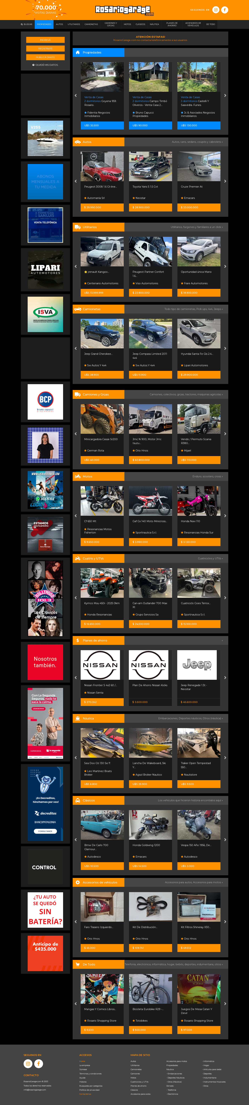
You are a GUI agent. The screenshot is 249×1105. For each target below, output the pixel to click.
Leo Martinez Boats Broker (98, 773)
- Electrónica (172, 1094)
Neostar (139, 198)
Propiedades (172, 1065)
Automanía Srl (94, 198)
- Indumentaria (209, 1077)
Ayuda (82, 1077)
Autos (133, 1061)
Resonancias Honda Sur (197, 532)
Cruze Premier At (192, 186)
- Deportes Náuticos (175, 1077)
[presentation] (76, 96)
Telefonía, (131, 964)
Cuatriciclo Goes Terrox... (196, 603)
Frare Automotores (194, 283)
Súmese (83, 1069)
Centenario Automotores (101, 283)
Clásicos (134, 1090)
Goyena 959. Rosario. (100, 101)
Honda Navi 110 (190, 521)
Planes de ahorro (138, 1086)
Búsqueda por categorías (90, 1086)
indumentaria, (206, 964)
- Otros (205, 1086)
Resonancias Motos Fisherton (97, 531)
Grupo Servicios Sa (145, 614)
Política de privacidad (89, 1090)
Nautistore (189, 774)
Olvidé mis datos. (45, 65)
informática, (159, 964)
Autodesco (92, 856)
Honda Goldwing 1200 (146, 845)
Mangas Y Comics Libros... (100, 1009)
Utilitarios (135, 1065)
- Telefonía (171, 1090)
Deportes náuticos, (191, 718)
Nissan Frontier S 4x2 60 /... (100, 685)
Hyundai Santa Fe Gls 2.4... (197, 353)
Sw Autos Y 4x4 (95, 365)
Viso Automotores (145, 283)
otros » (219, 964)
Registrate (45, 48)
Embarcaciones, (168, 718)
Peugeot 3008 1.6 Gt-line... (100, 186)
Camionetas (136, 1069)
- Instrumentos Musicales (214, 1082)
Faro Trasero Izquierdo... (98, 927)
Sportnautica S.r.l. (145, 532)
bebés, (180, 964)
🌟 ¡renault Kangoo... (96, 271)
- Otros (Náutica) (174, 1082)
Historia (82, 1082)
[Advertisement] (45, 94)
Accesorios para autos (140, 1094)
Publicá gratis (45, 57)
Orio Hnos (140, 450)
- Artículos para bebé (211, 1069)
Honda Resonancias (98, 614)
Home (82, 1061)
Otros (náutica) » (213, 718)
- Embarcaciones (174, 1073)
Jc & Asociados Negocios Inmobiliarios (198, 114)
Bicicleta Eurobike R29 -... (148, 1009)
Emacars (188, 198)
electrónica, (144, 964)
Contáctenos (85, 1094)
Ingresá (45, 39)
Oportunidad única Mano (196, 271)
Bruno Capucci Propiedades (143, 114)
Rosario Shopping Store (100, 1020)
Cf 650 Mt (90, 521)
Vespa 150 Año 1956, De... (196, 845)
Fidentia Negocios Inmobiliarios (97, 114)
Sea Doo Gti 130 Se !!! (97, 763)
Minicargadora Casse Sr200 (101, 439)
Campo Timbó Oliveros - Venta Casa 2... (150, 101)
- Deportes (207, 1073)
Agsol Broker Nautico (147, 774)
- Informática (208, 1061)
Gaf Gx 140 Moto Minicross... (150, 521)
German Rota (94, 450)
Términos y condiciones (90, 1073)
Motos (133, 1077)
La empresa (84, 1065)
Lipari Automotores (194, 365)
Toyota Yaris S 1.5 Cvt (145, 186)
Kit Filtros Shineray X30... (196, 927)
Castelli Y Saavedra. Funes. (195, 101)
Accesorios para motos (207, 882)
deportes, (190, 964)
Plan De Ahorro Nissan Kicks (149, 685)
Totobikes (140, 1020)
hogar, (171, 964)
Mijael (186, 450)
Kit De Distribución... (145, 927)
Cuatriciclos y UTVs (139, 1082)
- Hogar (205, 1065)
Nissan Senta (93, 692)
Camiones (135, 1073)
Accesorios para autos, (179, 882)
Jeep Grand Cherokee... (98, 353)
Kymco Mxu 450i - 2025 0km (102, 603)
